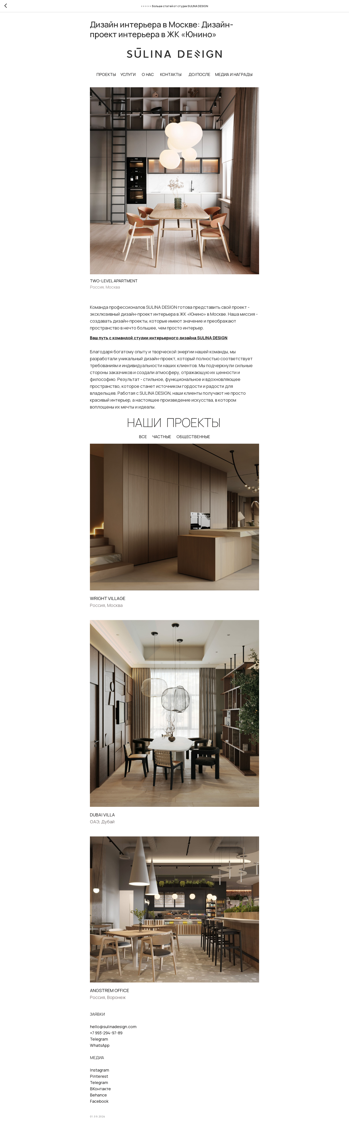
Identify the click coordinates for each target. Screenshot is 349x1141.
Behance (98, 1096)
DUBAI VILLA (102, 816)
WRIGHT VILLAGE (107, 600)
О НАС (148, 76)
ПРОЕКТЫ (106, 76)
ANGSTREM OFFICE (109, 992)
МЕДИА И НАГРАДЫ (234, 76)
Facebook (99, 1102)
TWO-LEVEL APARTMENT (114, 282)
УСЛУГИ (128, 76)
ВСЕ (143, 438)
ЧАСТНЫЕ (161, 438)
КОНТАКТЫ (171, 76)
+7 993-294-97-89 (106, 1034)
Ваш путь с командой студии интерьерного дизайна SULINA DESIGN (158, 339)
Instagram (99, 1071)
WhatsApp (100, 1046)
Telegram (99, 1040)
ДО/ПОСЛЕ (200, 76)
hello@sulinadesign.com (113, 1028)
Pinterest (99, 1077)
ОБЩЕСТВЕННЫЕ (193, 438)
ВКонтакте (100, 1090)
